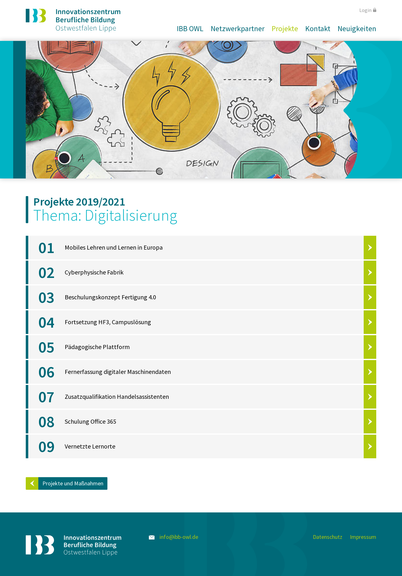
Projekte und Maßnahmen (72, 483)
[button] (188, 28)
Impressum (363, 536)
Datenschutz (327, 536)
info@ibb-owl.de (173, 536)
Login (367, 10)
